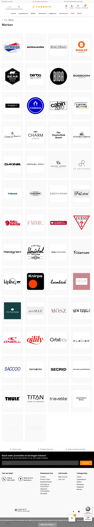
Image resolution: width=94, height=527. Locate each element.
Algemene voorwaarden (45, 490)
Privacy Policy (45, 479)
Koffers (33, 13)
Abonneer (86, 463)
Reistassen (42, 13)
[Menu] (91, 507)
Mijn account (62, 477)
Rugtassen (53, 13)
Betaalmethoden (45, 482)
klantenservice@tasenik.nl (31, 480)
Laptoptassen (22, 13)
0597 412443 (11, 480)
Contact (43, 477)
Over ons (61, 479)
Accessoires (64, 13)
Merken (80, 13)
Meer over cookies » (47, 524)
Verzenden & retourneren (44, 485)
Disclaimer (43, 493)
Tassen (12, 13)
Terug (4, 20)
